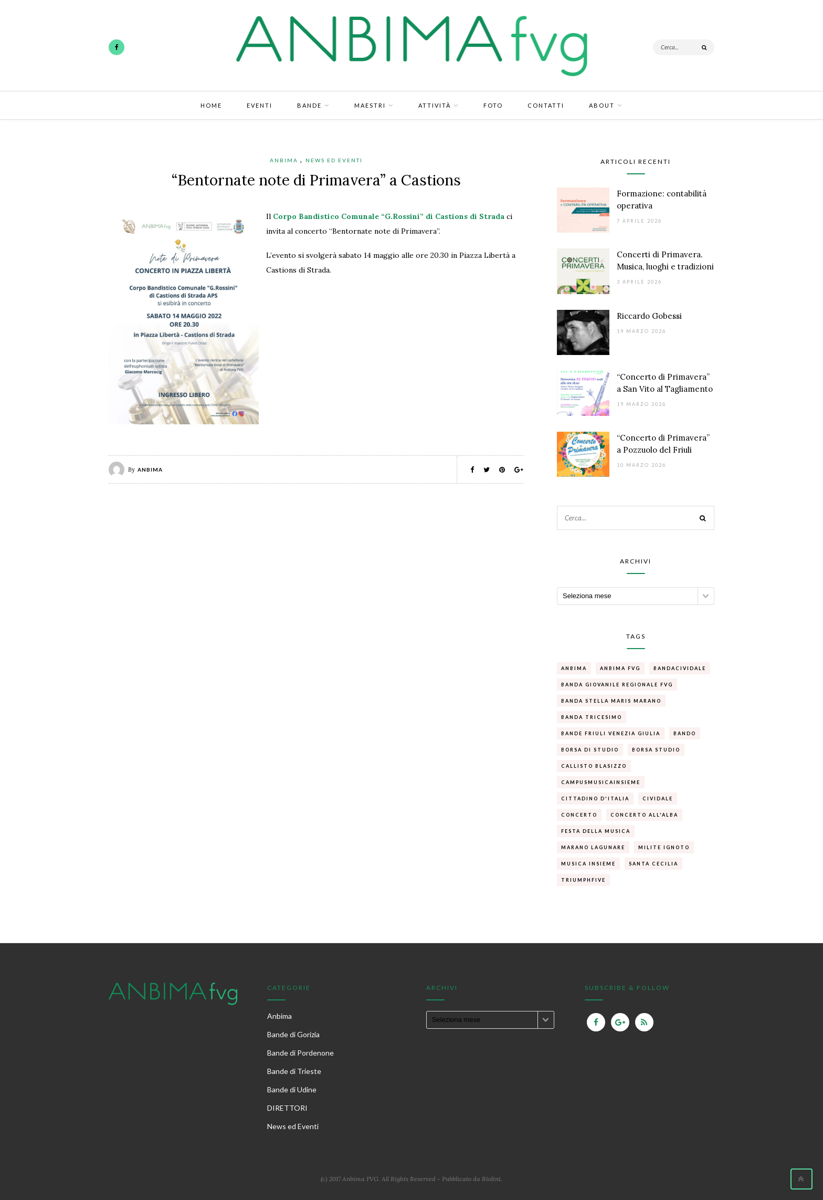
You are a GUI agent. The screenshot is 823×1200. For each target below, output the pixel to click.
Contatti (545, 105)
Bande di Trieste (294, 1071)
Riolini (491, 1179)
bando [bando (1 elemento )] (684, 733)
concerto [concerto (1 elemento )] (579, 815)
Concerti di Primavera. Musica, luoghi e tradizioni (665, 260)
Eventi (259, 105)
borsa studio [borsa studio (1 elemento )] (656, 750)
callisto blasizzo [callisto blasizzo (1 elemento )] (594, 766)
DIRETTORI (287, 1107)
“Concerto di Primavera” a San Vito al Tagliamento (665, 383)
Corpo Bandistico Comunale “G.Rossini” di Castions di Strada (390, 216)
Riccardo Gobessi (649, 316)
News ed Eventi (334, 160)
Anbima (284, 160)
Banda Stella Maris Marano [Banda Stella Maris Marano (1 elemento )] (611, 701)
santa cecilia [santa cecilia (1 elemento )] (653, 864)
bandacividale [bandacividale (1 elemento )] (679, 668)
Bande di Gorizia (293, 1034)
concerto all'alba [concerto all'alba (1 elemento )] (644, 815)
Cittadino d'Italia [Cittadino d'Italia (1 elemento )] (595, 798)
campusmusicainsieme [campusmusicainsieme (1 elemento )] (600, 782)
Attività (434, 105)
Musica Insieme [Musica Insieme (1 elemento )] (588, 864)
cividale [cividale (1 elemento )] (657, 798)
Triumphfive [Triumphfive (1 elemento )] (583, 880)
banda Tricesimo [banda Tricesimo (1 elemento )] (591, 717)
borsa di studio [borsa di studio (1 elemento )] (590, 750)
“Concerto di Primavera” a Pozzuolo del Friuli (663, 444)
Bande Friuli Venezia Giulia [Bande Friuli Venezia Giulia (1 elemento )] (610, 733)
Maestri (370, 105)
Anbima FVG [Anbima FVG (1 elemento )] (620, 668)
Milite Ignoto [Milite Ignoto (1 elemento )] (664, 847)
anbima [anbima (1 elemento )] (574, 668)
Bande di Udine (291, 1089)
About (602, 105)
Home (211, 105)
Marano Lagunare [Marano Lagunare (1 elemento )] (593, 847)
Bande (309, 105)
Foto (493, 105)
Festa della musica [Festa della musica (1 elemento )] (595, 831)
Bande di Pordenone (300, 1052)
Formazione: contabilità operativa (661, 200)
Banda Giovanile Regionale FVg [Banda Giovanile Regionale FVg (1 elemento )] (617, 684)
